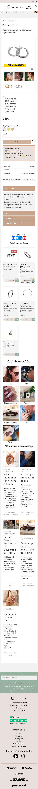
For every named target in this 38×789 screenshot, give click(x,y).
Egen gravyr (14, 514)
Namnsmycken (10, 512)
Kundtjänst (19, 739)
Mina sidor (19, 736)
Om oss (19, 733)
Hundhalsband (27, 583)
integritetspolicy (19, 688)
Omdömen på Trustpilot (14, 223)
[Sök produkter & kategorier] (17, 12)
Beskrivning (9, 189)
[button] (3, 7)
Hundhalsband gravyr (27, 585)
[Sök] (36, 12)
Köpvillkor (19, 741)
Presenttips (6, 514)
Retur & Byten (10, 218)
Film (6, 213)
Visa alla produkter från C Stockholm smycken (19, 180)
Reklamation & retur (19, 746)
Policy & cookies (19, 744)
